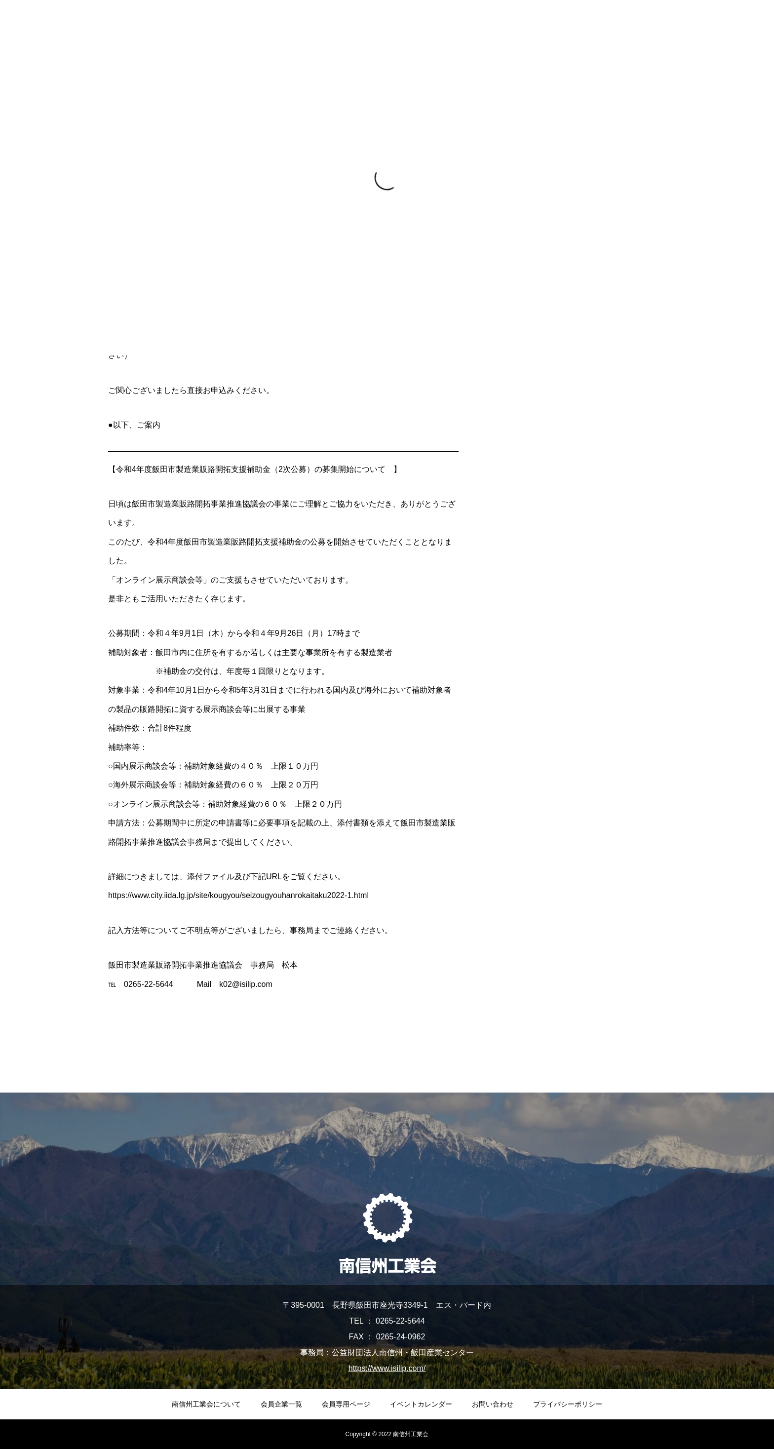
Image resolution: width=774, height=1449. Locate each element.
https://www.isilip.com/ (387, 1368)
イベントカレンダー (421, 1404)
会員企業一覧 (281, 1404)
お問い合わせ (492, 1404)
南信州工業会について (206, 1404)
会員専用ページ (346, 1404)
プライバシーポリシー (567, 1404)
